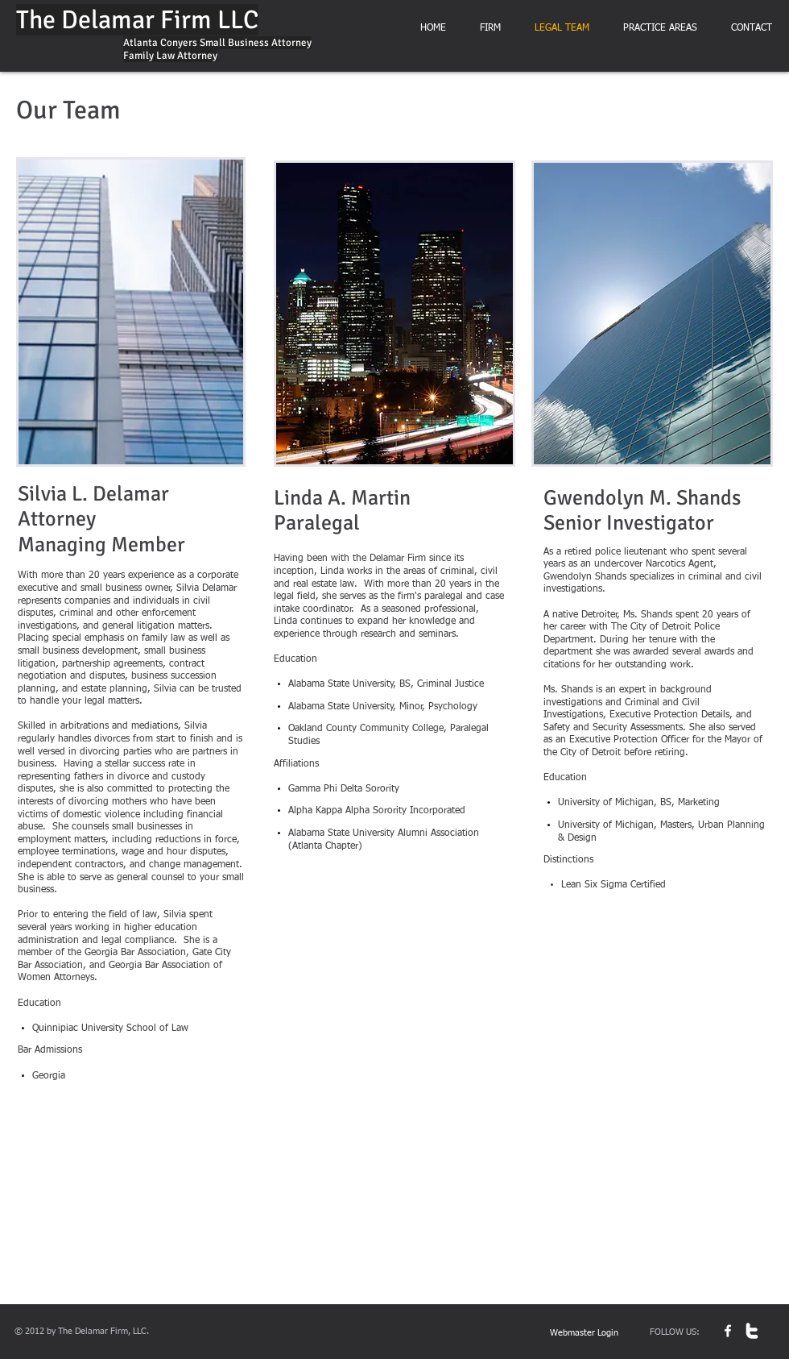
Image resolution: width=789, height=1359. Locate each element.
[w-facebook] (728, 1331)
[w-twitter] (752, 1331)
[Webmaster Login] (584, 1333)
